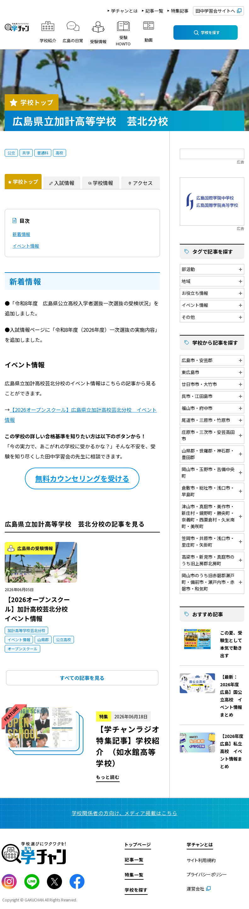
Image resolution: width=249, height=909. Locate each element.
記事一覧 (154, 11)
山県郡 (43, 639)
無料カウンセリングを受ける (82, 478)
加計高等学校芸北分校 (26, 630)
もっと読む (82, 744)
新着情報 (21, 234)
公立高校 (63, 639)
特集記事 (180, 11)
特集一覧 (134, 875)
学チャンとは (124, 11)
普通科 (42, 152)
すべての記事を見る (82, 678)
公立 (11, 152)
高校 (59, 152)
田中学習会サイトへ (215, 11)
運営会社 (195, 888)
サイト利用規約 (201, 860)
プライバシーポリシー (207, 874)
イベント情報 (26, 246)
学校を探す (136, 890)
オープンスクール (22, 648)
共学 (26, 152)
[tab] (23, 181)
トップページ (138, 844)
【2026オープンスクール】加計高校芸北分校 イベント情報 (39, 609)
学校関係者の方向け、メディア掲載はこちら (125, 813)
